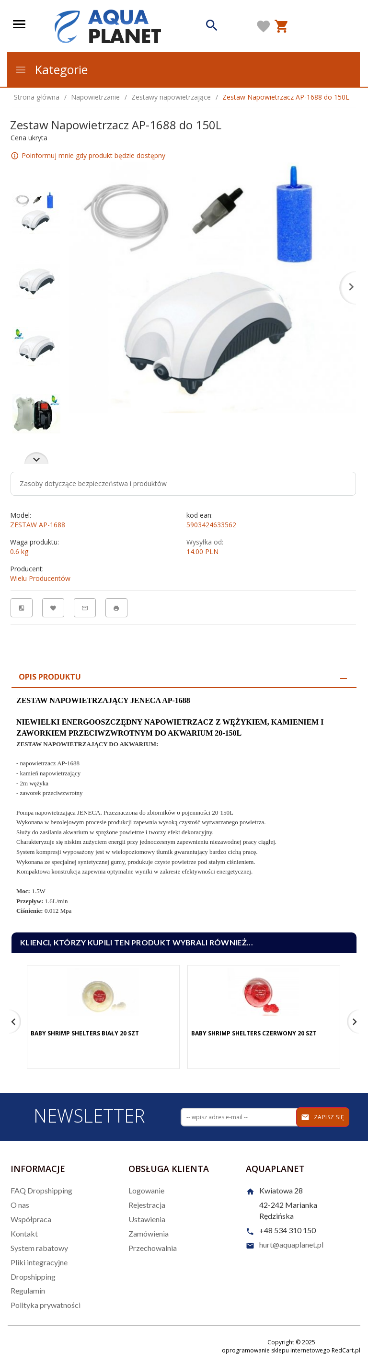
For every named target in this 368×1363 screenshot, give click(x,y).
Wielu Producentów (40, 578)
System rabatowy (39, 1247)
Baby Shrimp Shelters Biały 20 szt (85, 1033)
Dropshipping (33, 1276)
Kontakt (24, 1233)
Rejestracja (146, 1204)
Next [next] (36, 458)
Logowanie (146, 1190)
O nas (20, 1204)
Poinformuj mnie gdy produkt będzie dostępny (93, 155)
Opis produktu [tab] (50, 676)
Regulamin (28, 1290)
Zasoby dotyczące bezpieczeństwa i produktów (93, 483)
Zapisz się (323, 1117)
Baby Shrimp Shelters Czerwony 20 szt (254, 1033)
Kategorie (51, 69)
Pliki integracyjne (39, 1262)
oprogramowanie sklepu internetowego (276, 1350)
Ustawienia (146, 1219)
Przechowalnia (152, 1247)
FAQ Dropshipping (41, 1190)
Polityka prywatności (45, 1304)
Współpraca (31, 1219)
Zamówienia (148, 1233)
